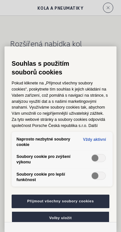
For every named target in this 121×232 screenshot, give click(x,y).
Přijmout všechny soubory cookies (60, 201)
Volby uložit (60, 218)
